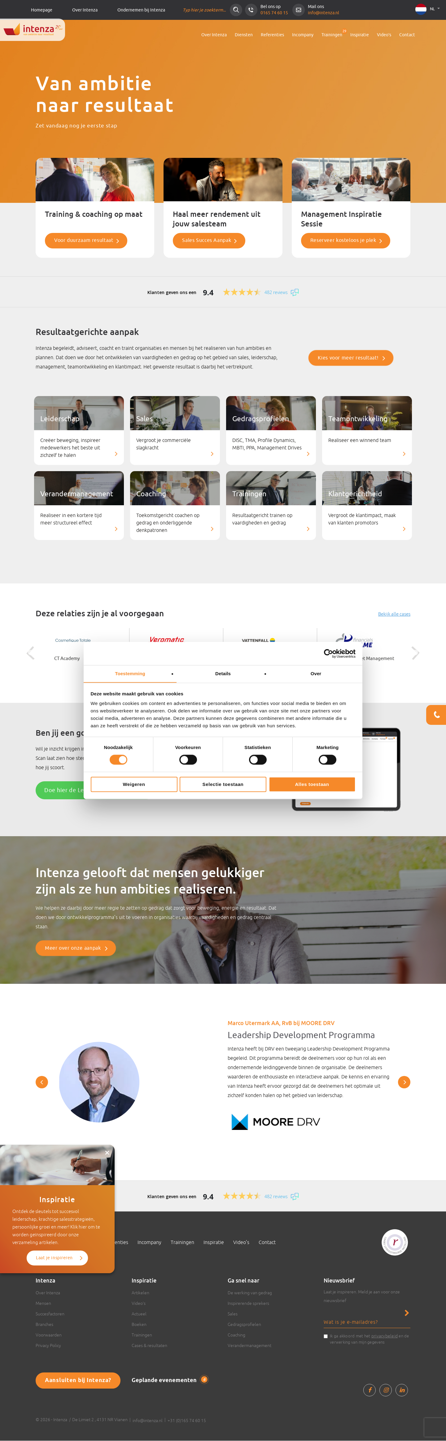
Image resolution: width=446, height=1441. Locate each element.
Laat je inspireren (54, 1208)
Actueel (139, 1314)
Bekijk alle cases (394, 614)
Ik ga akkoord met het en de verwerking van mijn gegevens (369, 1339)
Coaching (236, 1335)
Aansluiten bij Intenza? (78, 1381)
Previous (28, 653)
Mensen (43, 1303)
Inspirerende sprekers (248, 1303)
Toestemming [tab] (130, 673)
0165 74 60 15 (274, 13)
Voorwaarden (49, 1335)
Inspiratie (359, 35)
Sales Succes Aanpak (206, 241)
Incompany (302, 35)
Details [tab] (223, 673)
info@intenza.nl (323, 13)
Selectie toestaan (223, 784)
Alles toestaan (312, 784)
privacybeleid (384, 1336)
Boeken (139, 1325)
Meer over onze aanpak (73, 948)
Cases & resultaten (149, 1346)
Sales (233, 1314)
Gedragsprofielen (244, 1325)
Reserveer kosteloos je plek (343, 241)
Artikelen (140, 1293)
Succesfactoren (50, 1314)
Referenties (272, 35)
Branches (44, 1325)
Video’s (384, 35)
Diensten (244, 35)
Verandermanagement (249, 1346)
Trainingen (331, 35)
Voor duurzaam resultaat (83, 241)
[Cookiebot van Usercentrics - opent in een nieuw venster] (328, 653)
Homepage (41, 10)
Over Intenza (85, 10)
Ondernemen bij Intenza (141, 10)
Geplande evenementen (170, 1380)
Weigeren (134, 784)
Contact (407, 35)
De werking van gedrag (250, 1293)
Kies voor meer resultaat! (348, 358)
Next (418, 653)
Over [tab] (316, 673)
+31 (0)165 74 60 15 (187, 1420)
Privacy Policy (48, 1346)
